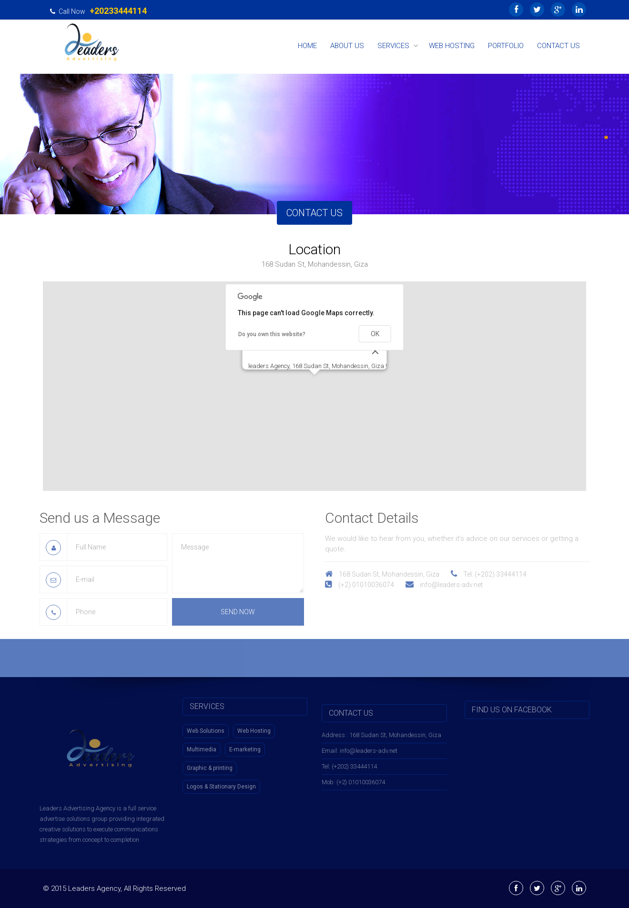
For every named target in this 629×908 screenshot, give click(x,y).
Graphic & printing (210, 762)
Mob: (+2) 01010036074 (353, 786)
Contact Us (558, 45)
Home (307, 45)
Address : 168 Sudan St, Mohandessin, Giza (381, 739)
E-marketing (245, 744)
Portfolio (506, 45)
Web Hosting (452, 45)
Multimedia (201, 744)
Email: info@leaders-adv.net (359, 755)
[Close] (375, 350)
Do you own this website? (271, 334)
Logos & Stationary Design (221, 781)
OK (375, 334)
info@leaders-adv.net (456, 585)
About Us (347, 45)
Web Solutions (205, 725)
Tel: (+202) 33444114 (349, 771)
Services (393, 45)
